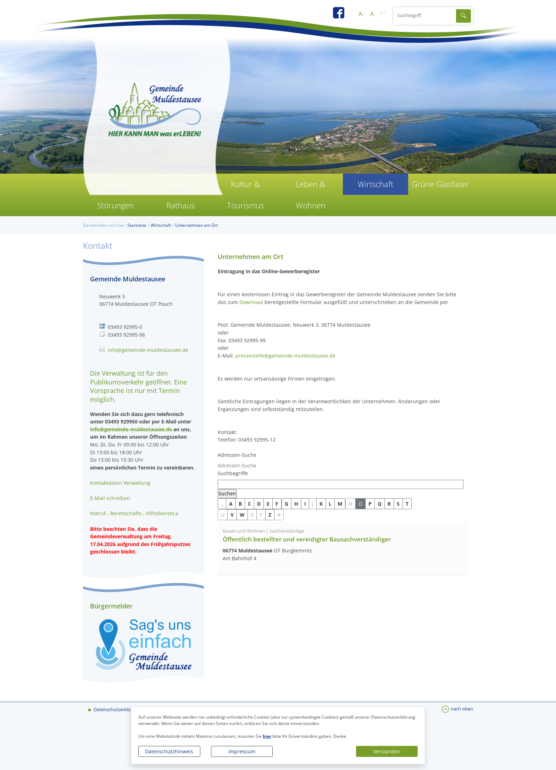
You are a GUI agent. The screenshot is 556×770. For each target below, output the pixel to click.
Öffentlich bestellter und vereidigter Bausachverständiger (307, 539)
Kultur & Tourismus (245, 194)
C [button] (249, 503)
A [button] (231, 503)
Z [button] (269, 514)
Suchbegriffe (233, 473)
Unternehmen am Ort (196, 225)
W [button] (242, 514)
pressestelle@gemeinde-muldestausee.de (285, 355)
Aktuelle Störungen (115, 194)
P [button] (370, 503)
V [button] (232, 514)
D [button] (259, 503)
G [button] (286, 503)
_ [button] (222, 503)
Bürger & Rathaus (180, 194)
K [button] (321, 503)
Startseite (136, 225)
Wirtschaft (375, 184)
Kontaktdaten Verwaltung (120, 482)
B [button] (240, 503)
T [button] (407, 503)
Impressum (241, 751)
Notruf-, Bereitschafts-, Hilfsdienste (132, 513)
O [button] (360, 503)
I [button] (305, 503)
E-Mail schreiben (110, 498)
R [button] (389, 503)
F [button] (277, 503)
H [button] (296, 503)
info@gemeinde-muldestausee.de (148, 350)
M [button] (340, 503)
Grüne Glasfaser (440, 184)
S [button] (398, 503)
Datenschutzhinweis (169, 751)
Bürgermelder (111, 606)
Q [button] (380, 503)
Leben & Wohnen (311, 194)
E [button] (268, 503)
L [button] (330, 503)
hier (267, 736)
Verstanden (386, 751)
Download (251, 302)
